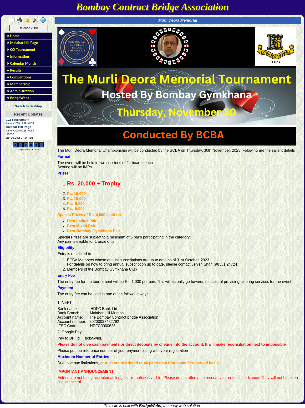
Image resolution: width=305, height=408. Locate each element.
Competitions (19, 77)
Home (13, 36)
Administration (20, 91)
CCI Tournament (21, 49)
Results (14, 70)
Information (18, 56)
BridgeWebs (18, 98)
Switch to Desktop (28, 106)
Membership (18, 84)
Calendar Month (21, 63)
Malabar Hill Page (22, 42)
